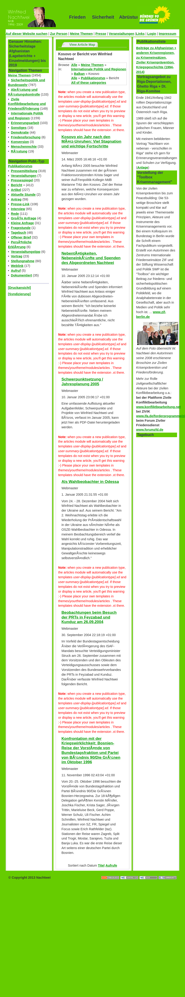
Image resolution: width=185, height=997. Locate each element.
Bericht (16, 185)
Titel (101, 865)
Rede (15, 214)
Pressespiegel (22, 180)
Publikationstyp (20, 166)
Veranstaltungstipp (25, 252)
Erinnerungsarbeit (25, 123)
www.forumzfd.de (149, 429)
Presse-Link (20, 204)
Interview (18, 209)
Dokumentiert (21, 275)
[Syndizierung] (19, 294)
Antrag (16, 199)
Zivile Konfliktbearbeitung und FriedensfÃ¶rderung (27, 104)
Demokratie (20, 132)
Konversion (20, 142)
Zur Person (58, 34)
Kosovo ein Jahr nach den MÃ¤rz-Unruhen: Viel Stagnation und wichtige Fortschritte (91, 141)
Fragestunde (20, 228)
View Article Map (82, 44)
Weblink (17, 266)
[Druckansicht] (19, 287)
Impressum (167, 34)
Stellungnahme (22, 261)
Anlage (142, 167)
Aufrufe (111, 865)
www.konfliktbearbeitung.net (158, 407)
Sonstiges (19, 127)
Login (151, 34)
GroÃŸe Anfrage (23, 218)
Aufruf (16, 270)
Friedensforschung (25, 137)
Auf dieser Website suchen (27, 34)
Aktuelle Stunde (23, 194)
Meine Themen (81, 34)
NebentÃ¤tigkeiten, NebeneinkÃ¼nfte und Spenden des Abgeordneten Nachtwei (90, 258)
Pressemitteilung (24, 171)
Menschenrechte (24, 146)
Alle (74, 65)
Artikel (16, 190)
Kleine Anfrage (22, 223)
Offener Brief (21, 237)
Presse (100, 34)
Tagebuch (18, 232)
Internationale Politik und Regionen (98, 69)
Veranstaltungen (121, 34)
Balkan (79, 74)
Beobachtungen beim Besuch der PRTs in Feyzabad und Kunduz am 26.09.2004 (89, 617)
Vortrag (16, 256)
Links (140, 34)
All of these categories (88, 82)
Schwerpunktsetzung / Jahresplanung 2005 (82, 381)
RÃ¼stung (19, 151)
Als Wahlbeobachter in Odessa (90, 481)
